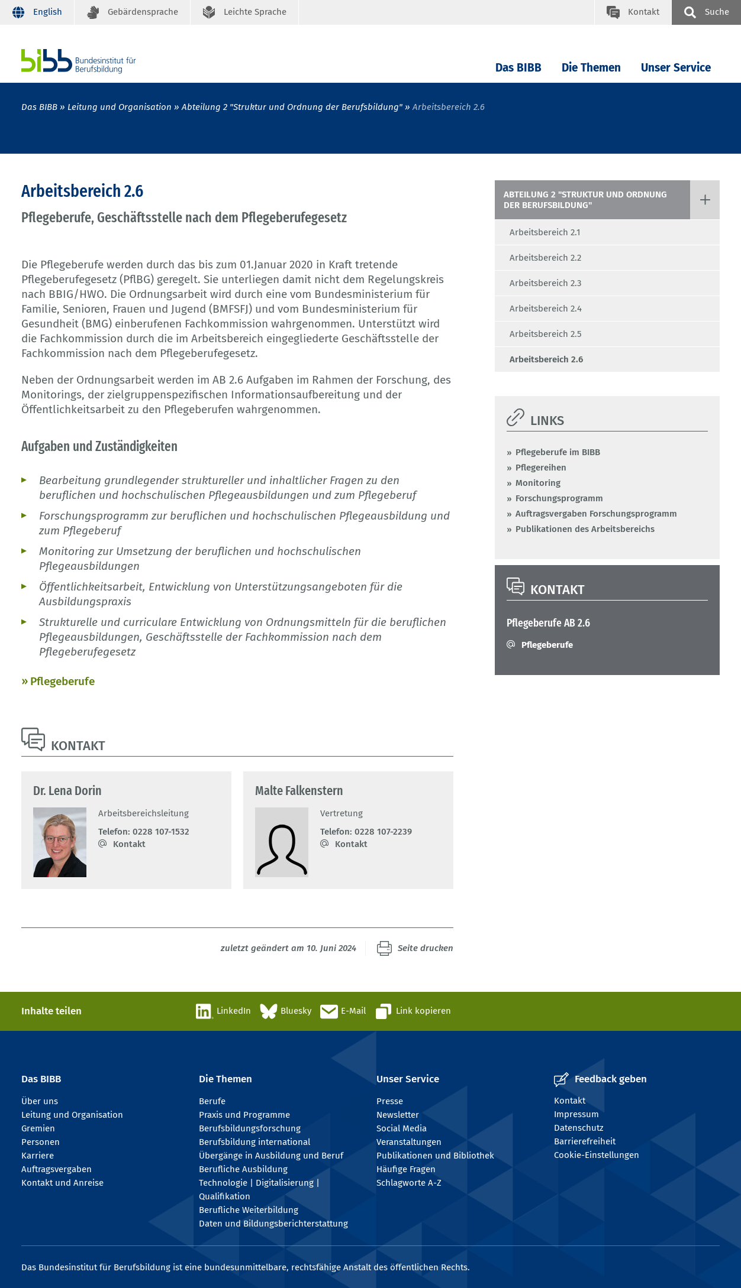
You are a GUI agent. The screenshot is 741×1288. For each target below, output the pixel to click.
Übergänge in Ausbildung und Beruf (271, 1155)
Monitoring (538, 483)
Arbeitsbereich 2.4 (546, 308)
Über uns (39, 1101)
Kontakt (129, 844)
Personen (40, 1142)
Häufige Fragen (406, 1169)
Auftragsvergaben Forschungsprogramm (596, 513)
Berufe (212, 1101)
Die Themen (591, 67)
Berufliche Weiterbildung (248, 1210)
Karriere (37, 1155)
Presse (389, 1101)
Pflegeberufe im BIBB (558, 452)
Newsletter (397, 1114)
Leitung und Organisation (119, 107)
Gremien (38, 1128)
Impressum (576, 1114)
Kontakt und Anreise (62, 1182)
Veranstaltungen (409, 1142)
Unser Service (676, 67)
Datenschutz (579, 1127)
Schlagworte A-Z (409, 1182)
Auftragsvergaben (56, 1169)
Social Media (401, 1128)
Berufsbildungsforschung (250, 1128)
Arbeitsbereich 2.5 (546, 334)
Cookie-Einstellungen (596, 1155)
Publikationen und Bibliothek (435, 1155)
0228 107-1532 (161, 831)
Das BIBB (518, 67)
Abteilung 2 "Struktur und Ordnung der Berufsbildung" (292, 107)
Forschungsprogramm (559, 498)
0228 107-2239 (383, 831)
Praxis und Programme (244, 1114)
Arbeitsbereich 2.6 (546, 359)
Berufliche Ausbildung (243, 1169)
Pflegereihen (541, 467)
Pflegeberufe (62, 681)
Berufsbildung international (254, 1142)
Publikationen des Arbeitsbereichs (585, 529)
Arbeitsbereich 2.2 (545, 257)
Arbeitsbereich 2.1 (545, 232)
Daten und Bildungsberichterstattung (273, 1223)
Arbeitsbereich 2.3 (545, 283)
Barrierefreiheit (585, 1141)
